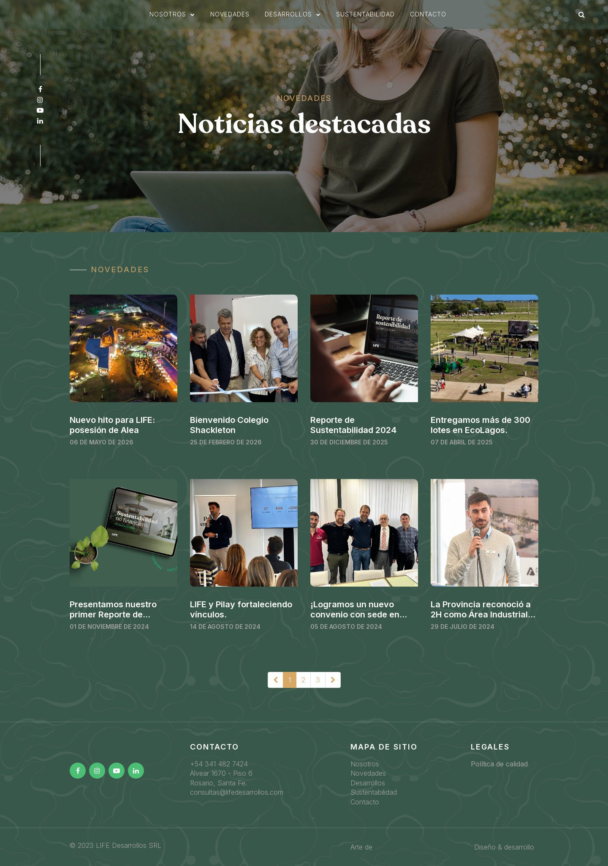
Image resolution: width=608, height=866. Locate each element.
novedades (230, 18)
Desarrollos (367, 783)
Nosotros (364, 764)
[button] (172, 18)
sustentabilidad (365, 18)
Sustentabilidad (373, 792)
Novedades (368, 773)
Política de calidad (499, 764)
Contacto (428, 18)
